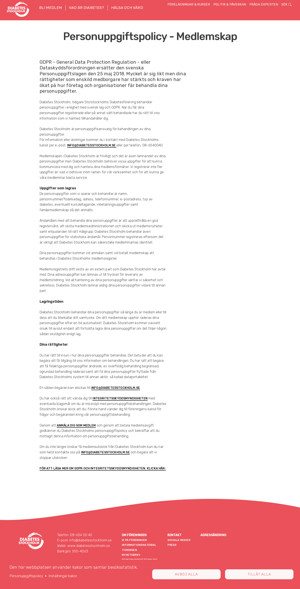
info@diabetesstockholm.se (91, 145)
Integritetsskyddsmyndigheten (120, 398)
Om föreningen (134, 535)
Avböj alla (186, 574)
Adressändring (213, 535)
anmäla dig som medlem (76, 425)
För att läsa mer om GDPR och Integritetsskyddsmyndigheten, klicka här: (103, 468)
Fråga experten (263, 4)
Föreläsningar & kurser (188, 4)
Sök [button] (286, 4)
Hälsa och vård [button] (127, 8)
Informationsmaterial (139, 544)
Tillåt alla (259, 574)
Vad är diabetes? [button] (86, 8)
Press (172, 544)
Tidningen (129, 550)
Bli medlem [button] (50, 8)
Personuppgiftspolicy (26, 576)
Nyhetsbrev (131, 554)
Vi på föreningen (134, 540)
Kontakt (174, 535)
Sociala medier (178, 540)
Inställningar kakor (62, 576)
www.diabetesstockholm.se (88, 546)
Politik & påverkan (229, 4)
